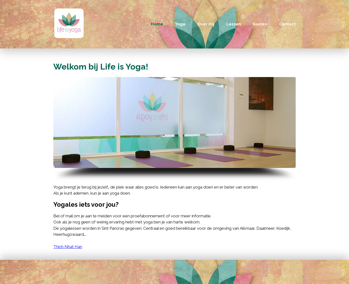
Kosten (260, 24)
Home (157, 24)
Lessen (233, 24)
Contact (287, 24)
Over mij (206, 24)
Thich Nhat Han (67, 246)
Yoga (180, 24)
